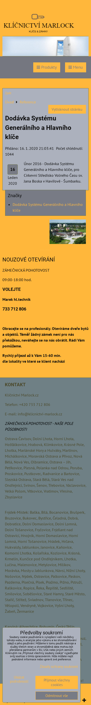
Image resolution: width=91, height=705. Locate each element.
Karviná (11, 626)
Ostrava (11, 438)
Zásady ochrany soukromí (59, 666)
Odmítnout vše (56, 695)
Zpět (8, 93)
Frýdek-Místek (16, 512)
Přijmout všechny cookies (57, 682)
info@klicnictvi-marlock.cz (40, 413)
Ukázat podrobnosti (19, 679)
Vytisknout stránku (67, 109)
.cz (36, 395)
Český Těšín (65, 626)
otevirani (45, 250)
